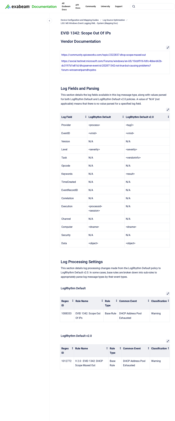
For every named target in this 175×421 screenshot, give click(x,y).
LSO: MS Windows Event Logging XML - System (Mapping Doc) (89, 23)
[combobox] (152, 6)
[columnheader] (73, 117)
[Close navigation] (49, 20)
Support (118, 6)
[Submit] (133, 6)
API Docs (78, 6)
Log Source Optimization (114, 20)
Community (90, 6)
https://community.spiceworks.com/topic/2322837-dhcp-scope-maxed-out (103, 54)
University (105, 6)
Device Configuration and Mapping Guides (80, 20)
